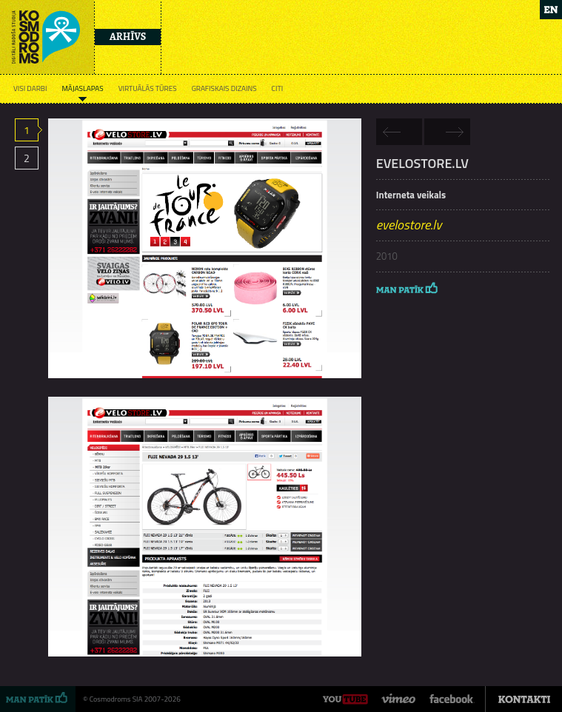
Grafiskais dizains (224, 88)
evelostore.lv (409, 225)
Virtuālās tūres (147, 88)
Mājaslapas (82, 88)
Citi (278, 88)
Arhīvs (128, 37)
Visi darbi (30, 88)
